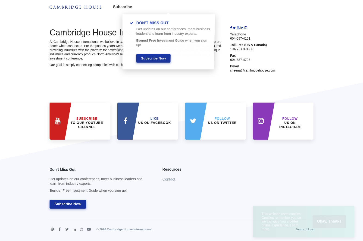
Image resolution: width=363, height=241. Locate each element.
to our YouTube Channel (87, 123)
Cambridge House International (129, 229)
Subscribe (122, 7)
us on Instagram (290, 123)
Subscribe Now (67, 204)
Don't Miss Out (100, 181)
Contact (169, 179)
